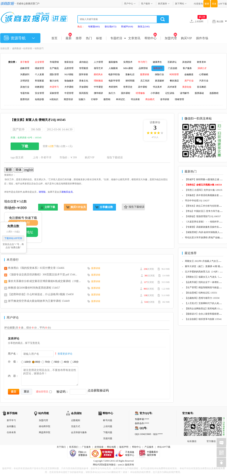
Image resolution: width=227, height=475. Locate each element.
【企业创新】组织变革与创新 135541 (203, 319)
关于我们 (61, 447)
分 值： (13, 361)
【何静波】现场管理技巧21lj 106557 (203, 216)
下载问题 (107, 432)
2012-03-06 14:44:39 (60, 129)
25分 (74, 361)
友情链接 (98, 447)
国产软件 (19, 129)
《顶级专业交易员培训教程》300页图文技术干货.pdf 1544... (42, 274)
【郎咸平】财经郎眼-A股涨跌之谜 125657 (205, 179)
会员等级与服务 (79, 432)
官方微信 (211, 420)
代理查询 (198, 3)
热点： (80, 26)
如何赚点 (11, 426)
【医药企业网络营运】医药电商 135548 (204, 308)
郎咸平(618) (127, 26)
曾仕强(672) (110, 26)
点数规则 (75, 420)
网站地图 (111, 447)
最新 (69, 38)
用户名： (13, 353)
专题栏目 (116, 38)
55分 (55, 361)
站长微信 (192, 420)
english (28, 169)
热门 (89, 38)
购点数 (222, 21)
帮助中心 (150, 38)
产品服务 (149, 447)
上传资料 (200, 21)
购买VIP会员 (78, 207)
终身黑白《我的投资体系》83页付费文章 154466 (36, 268)
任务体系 (11, 432)
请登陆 (42, 192)
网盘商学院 (44, 432)
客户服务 (145, 3)
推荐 (79, 38)
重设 (26, 391)
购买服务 (162, 3)
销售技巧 (39, 48)
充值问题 (107, 438)
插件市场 (202, 38)
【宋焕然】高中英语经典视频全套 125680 (205, 195)
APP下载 (222, 3)
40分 (65, 361)
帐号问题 (107, 420)
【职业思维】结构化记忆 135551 (201, 292)
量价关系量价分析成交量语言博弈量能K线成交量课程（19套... (44, 281)
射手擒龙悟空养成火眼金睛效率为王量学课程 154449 (39, 301)
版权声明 (123, 447)
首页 (54, 38)
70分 (46, 361)
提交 (13, 391)
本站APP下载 (163, 447)
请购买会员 (67, 192)
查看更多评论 (65, 353)
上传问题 (107, 426)
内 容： (13, 375)
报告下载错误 (115, 157)
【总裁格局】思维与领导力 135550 (202, 298)
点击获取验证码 (98, 390)
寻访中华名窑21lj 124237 (197, 200)
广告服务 (86, 447)
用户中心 (128, 3)
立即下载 (50, 207)
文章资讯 (134, 38)
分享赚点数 (106, 207)
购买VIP (186, 38)
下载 (24, 146)
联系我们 (73, 447)
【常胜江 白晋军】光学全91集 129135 (203, 190)
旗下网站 (179, 3)
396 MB (36, 129)
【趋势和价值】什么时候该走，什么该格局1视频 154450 (41, 294)
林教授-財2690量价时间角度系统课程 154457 (34, 287)
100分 (26, 361)
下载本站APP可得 (13, 238)
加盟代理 (171, 38)
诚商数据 (16, 48)
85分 (36, 361)
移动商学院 (44, 426)
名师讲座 (27, 48)
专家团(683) (94, 26)
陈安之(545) (144, 26)
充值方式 (75, 426)
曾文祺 (19, 157)
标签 (99, 38)
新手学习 (11, 420)
